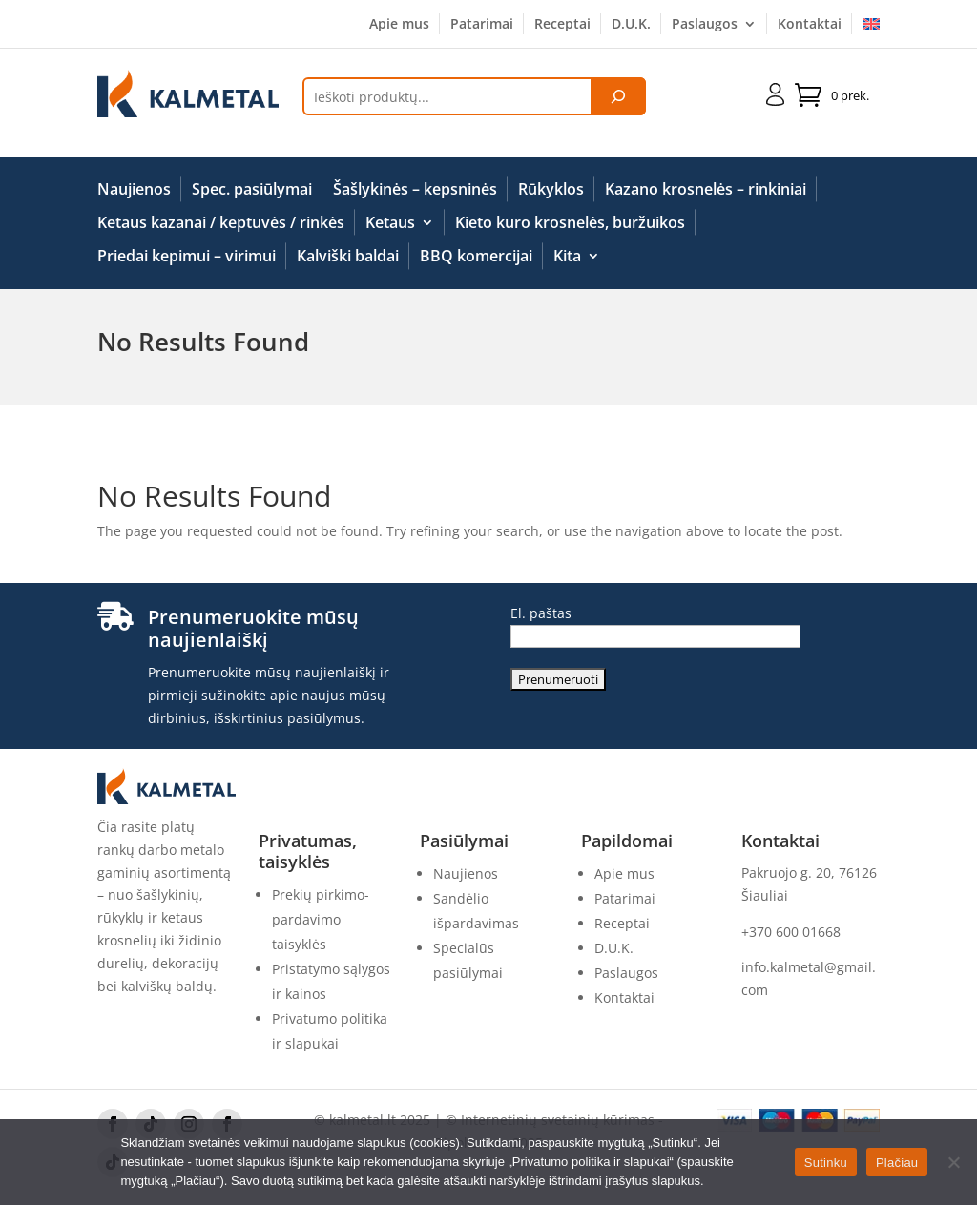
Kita (567, 256)
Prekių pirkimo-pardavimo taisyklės (320, 919)
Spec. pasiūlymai (252, 189)
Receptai (562, 24)
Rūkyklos (551, 189)
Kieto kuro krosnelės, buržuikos (570, 223)
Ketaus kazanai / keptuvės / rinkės (220, 223)
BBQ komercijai (476, 256)
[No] (953, 1162)
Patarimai (481, 24)
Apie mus (399, 24)
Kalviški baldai (348, 256)
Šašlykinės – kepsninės (415, 189)
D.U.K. (631, 24)
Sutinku (825, 1162)
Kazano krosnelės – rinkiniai (705, 189)
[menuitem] (871, 27)
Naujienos (134, 189)
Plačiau (897, 1162)
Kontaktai (810, 24)
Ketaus (390, 223)
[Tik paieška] (618, 96)
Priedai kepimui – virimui (186, 256)
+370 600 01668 (791, 932)
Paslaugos (705, 24)
